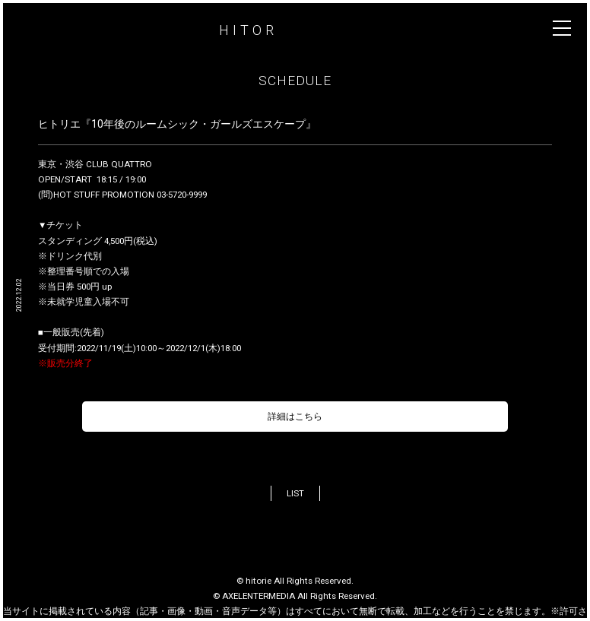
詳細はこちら (295, 416)
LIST (295, 493)
